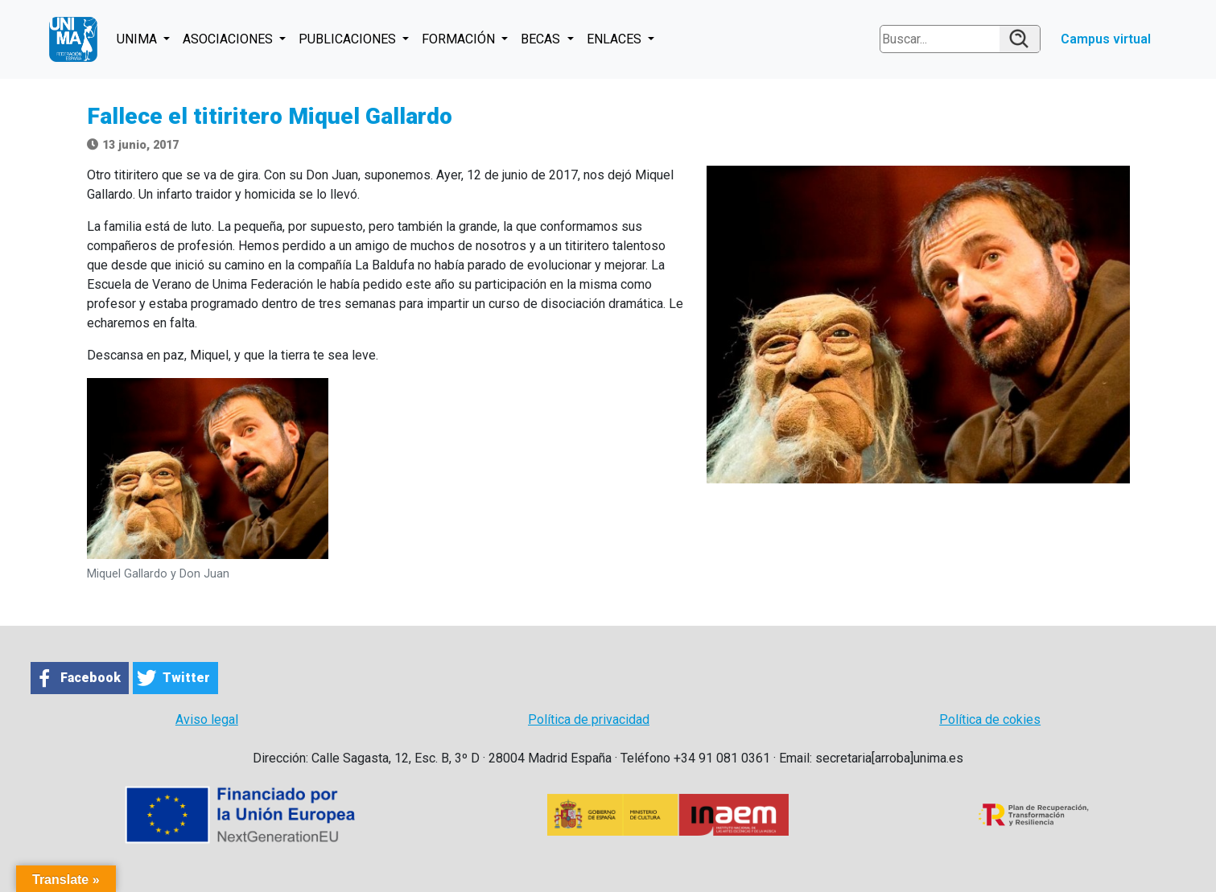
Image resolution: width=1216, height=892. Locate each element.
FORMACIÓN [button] (460, 39)
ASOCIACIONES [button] (229, 39)
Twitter (186, 677)
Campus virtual (1106, 39)
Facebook (90, 677)
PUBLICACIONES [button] (349, 39)
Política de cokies (990, 719)
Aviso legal (206, 719)
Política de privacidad (588, 719)
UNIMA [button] (138, 39)
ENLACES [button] (616, 39)
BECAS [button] (542, 39)
